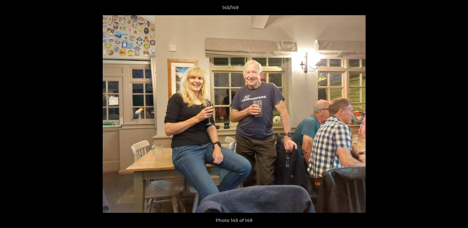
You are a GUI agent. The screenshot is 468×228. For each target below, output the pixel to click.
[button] (441, 9)
